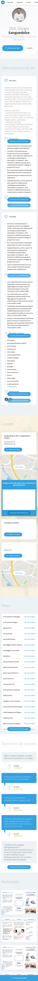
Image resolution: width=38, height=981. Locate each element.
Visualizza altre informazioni (19, 141)
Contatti (29, 48)
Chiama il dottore (13, 449)
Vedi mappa (19, 467)
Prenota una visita (13, 48)
